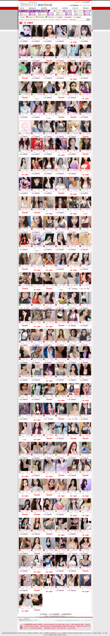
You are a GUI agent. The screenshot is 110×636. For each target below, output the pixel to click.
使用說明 (65, 8)
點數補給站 (32, 8)
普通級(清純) (51, 17)
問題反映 (86, 8)
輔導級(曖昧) (41, 17)
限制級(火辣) (31, 17)
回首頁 (22, 8)
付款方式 (75, 8)
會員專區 (44, 8)
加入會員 (54, 8)
